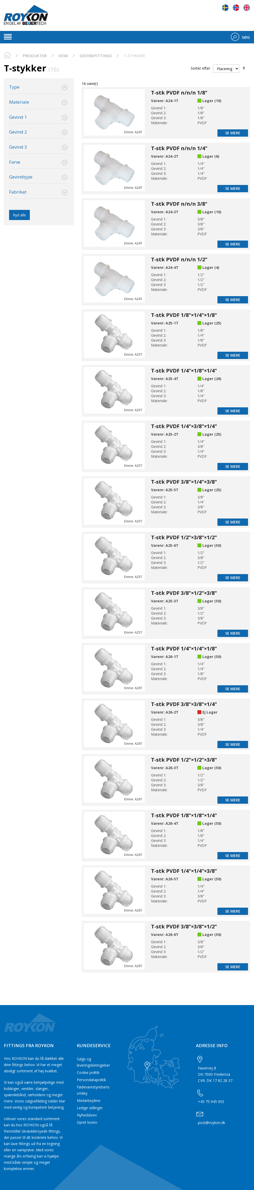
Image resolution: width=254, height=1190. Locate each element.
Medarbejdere (88, 1100)
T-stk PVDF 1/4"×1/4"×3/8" (184, 870)
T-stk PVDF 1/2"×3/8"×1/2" (184, 537)
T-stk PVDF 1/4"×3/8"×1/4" (184, 426)
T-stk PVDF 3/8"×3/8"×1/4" (184, 704)
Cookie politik (88, 1072)
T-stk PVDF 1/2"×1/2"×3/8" (184, 759)
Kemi (63, 55)
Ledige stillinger (90, 1107)
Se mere (232, 132)
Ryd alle (19, 214)
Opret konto (87, 1122)
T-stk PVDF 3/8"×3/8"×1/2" (184, 926)
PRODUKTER (35, 55)
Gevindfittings (96, 55)
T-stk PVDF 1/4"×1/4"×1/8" (184, 648)
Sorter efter (200, 68)
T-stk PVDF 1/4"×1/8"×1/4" (184, 370)
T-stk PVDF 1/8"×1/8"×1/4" (184, 815)
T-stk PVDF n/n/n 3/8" (179, 203)
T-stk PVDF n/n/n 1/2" (179, 259)
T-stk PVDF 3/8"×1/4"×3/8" (184, 481)
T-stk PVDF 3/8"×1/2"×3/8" (184, 592)
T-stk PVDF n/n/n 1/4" (179, 148)
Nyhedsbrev (87, 1115)
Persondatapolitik (91, 1079)
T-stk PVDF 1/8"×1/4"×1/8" (184, 314)
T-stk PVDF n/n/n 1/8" (179, 92)
